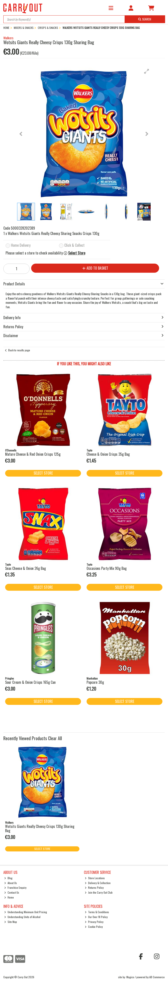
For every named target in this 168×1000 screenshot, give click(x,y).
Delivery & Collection (98, 883)
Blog (8, 878)
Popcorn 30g (95, 682)
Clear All (55, 738)
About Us (10, 883)
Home (9, 897)
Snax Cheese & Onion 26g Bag (25, 568)
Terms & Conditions (97, 912)
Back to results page (19, 350)
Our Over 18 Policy (96, 917)
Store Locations (95, 878)
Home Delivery (20, 245)
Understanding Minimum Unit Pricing (25, 912)
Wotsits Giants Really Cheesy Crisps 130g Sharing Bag (39, 828)
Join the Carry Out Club (99, 892)
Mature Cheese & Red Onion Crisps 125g (33, 454)
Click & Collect (74, 245)
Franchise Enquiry (15, 887)
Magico (130, 977)
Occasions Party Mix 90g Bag (107, 568)
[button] (146, 71)
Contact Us (11, 892)
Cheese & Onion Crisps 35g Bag (108, 454)
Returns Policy (94, 887)
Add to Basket (95, 268)
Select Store (76, 253)
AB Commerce (157, 977)
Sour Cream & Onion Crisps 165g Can (30, 682)
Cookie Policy (94, 926)
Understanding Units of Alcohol (22, 917)
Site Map (10, 922)
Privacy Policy (94, 922)
